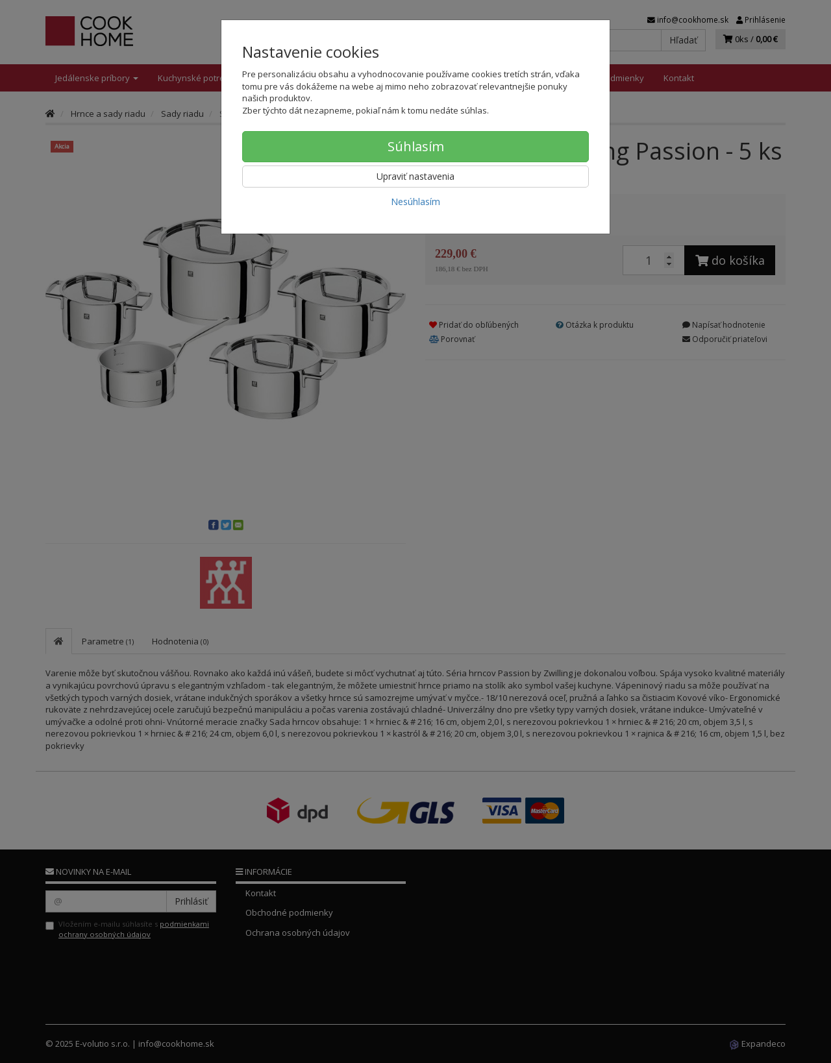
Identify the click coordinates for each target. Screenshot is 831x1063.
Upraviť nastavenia (415, 176)
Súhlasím (416, 146)
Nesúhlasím (415, 201)
